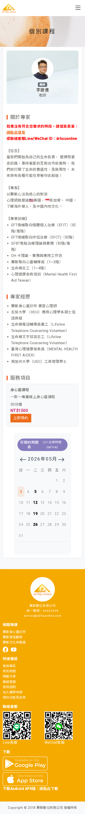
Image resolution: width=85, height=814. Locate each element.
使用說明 (9, 687)
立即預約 (20, 418)
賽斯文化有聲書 (14, 642)
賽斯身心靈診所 (14, 632)
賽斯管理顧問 (12, 637)
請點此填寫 (16, 132)
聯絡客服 (9, 682)
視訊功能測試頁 (14, 697)
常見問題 (9, 671)
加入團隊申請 (12, 692)
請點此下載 (48, 789)
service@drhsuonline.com (42, 615)
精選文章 (9, 676)
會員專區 (9, 666)
